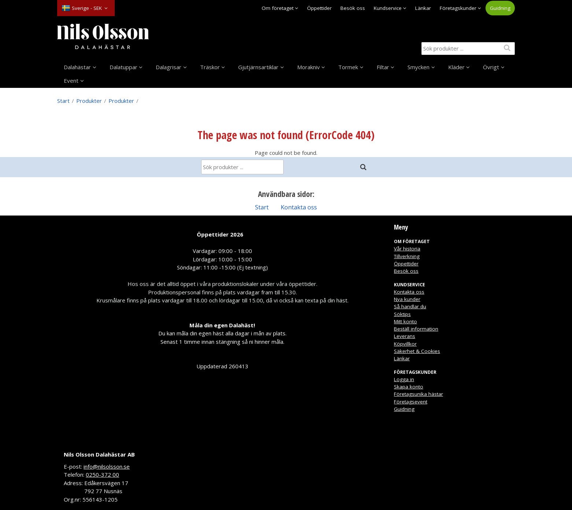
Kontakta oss (299, 207)
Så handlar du (410, 306)
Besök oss (352, 8)
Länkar (423, 8)
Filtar (383, 67)
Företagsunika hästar (418, 394)
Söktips (402, 314)
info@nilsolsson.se (107, 466)
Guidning (500, 8)
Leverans (404, 336)
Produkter (89, 100)
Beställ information (416, 328)
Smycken (418, 67)
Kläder (456, 67)
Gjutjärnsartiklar (258, 67)
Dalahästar (77, 67)
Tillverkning (407, 256)
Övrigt (491, 67)
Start (63, 100)
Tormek (348, 67)
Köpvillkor (405, 343)
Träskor (210, 67)
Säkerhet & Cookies (417, 351)
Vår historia (407, 248)
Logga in (404, 379)
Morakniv (308, 67)
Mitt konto (405, 321)
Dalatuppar (123, 67)
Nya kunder (407, 299)
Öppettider (319, 8)
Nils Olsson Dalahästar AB (99, 454)
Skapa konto (408, 386)
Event (71, 80)
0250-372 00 (102, 474)
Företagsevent (410, 401)
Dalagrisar (168, 67)
